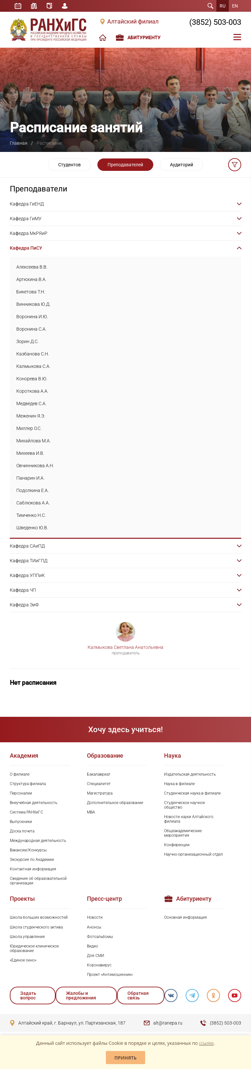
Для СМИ (95, 955)
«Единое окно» (23, 960)
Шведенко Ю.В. (32, 527)
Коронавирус (99, 965)
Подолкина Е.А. (32, 490)
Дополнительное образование (115, 802)
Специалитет (99, 783)
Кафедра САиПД (27, 546)
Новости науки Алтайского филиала (188, 819)
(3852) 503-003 (215, 22)
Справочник (49, 6)
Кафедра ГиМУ (26, 218)
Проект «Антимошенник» (110, 974)
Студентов (69, 164)
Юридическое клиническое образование (34, 948)
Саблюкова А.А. (33, 502)
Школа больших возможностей (39, 917)
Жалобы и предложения (81, 995)
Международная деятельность (38, 840)
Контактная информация (33, 869)
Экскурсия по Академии (32, 859)
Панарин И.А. (30, 478)
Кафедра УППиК (27, 575)
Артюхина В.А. (31, 279)
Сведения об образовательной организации (38, 880)
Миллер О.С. (29, 428)
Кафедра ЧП (23, 590)
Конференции (177, 845)
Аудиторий (181, 164)
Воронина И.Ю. (32, 316)
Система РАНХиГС (26, 812)
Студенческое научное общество (184, 805)
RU (223, 5)
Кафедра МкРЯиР (28, 233)
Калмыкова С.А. (33, 366)
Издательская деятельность (190, 774)
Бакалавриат (98, 774)
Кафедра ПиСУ (26, 248)
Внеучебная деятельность (33, 802)
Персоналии (21, 793)
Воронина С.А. (31, 329)
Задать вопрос (28, 995)
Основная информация (185, 917)
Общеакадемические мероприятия (183, 833)
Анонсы (94, 927)
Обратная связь (138, 995)
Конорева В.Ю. (31, 378)
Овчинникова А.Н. (35, 465)
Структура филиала (28, 783)
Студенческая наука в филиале (192, 793)
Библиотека (34, 6)
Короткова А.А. (32, 391)
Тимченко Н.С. (31, 515)
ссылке (206, 1043)
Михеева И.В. (30, 453)
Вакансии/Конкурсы (28, 850)
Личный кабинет (65, 6)
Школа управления (27, 936)
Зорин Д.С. (27, 341)
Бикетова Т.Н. (30, 291)
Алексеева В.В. (31, 267)
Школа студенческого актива (36, 927)
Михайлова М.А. (33, 440)
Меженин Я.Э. (30, 416)
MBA (91, 812)
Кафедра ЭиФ (24, 604)
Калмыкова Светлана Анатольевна (125, 647)
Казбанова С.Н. (32, 353)
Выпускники (21, 821)
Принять (125, 1058)
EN (235, 5)
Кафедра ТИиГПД (28, 560)
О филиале (19, 774)
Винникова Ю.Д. (33, 304)
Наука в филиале (179, 783)
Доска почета (22, 831)
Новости (95, 917)
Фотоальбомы (100, 936)
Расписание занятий (18, 6)
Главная (18, 143)
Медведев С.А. (31, 403)
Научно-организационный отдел (193, 854)
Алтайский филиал (133, 21)
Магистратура (99, 793)
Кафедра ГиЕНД (27, 203)
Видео (92, 946)
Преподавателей (125, 164)
